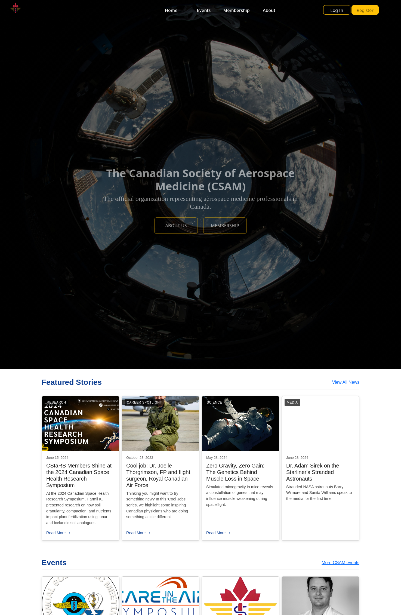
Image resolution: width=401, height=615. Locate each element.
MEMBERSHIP (225, 226)
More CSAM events (340, 562)
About (269, 10)
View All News (345, 382)
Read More (58, 533)
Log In (336, 10)
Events (204, 10)
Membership (236, 10)
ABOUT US (176, 226)
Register (365, 10)
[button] (358, 9)
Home (171, 10)
